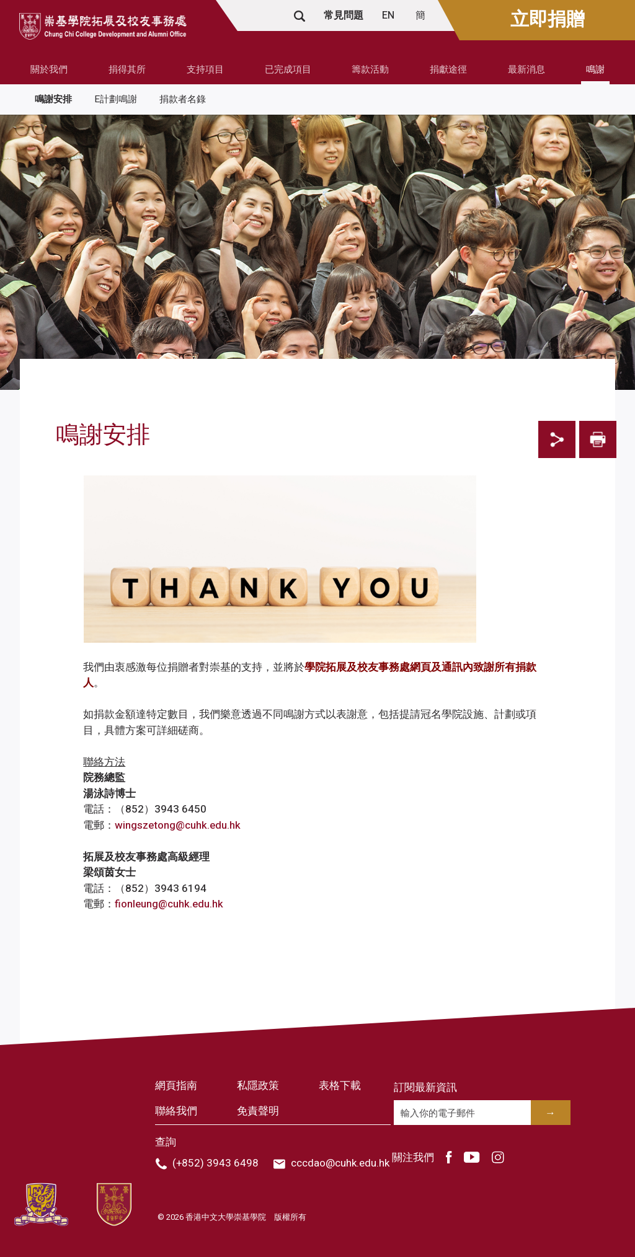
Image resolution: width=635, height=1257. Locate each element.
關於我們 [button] (49, 69)
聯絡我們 (176, 1111)
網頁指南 (176, 1085)
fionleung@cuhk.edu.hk (169, 904)
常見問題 (343, 15)
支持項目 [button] (205, 69)
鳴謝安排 (53, 99)
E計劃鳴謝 (115, 99)
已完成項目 (288, 69)
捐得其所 (127, 69)
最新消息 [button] (526, 69)
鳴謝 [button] (595, 69)
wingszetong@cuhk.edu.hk (178, 825)
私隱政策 (258, 1085)
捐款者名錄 (182, 99)
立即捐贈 (547, 19)
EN (389, 15)
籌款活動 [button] (370, 69)
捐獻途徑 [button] (448, 69)
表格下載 (340, 1085)
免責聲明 (258, 1111)
